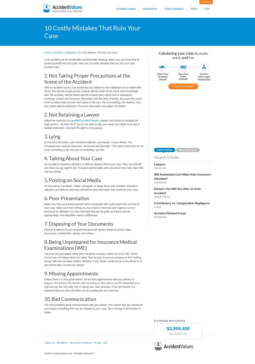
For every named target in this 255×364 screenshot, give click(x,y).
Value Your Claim (183, 86)
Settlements (70, 52)
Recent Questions (188, 150)
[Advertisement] (183, 118)
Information (150, 8)
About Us (49, 342)
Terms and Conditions (80, 342)
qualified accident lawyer (84, 120)
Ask (207, 8)
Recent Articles (164, 150)
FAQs (194, 8)
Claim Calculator (174, 8)
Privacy (97, 342)
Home (47, 52)
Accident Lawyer (126, 8)
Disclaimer (61, 342)
